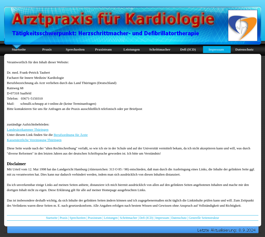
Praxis (64, 218)
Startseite (52, 218)
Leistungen (110, 218)
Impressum (162, 218)
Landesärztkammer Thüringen (28, 129)
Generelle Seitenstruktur (204, 218)
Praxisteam (94, 218)
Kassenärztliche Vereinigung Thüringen (34, 140)
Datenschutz (179, 218)
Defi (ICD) (146, 218)
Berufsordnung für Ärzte (71, 135)
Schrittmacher (128, 218)
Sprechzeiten (78, 218)
